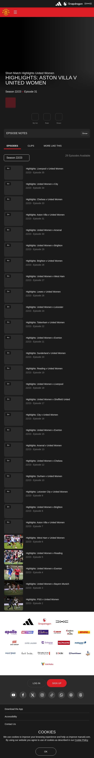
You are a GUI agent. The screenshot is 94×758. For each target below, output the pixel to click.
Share (58, 123)
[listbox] (16, 157)
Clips (31, 145)
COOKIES (47, 732)
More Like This (53, 145)
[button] (15, 12)
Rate (47, 123)
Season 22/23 (16, 157)
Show (84, 133)
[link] (58, 116)
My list (35, 123)
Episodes (12, 145)
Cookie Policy (81, 740)
